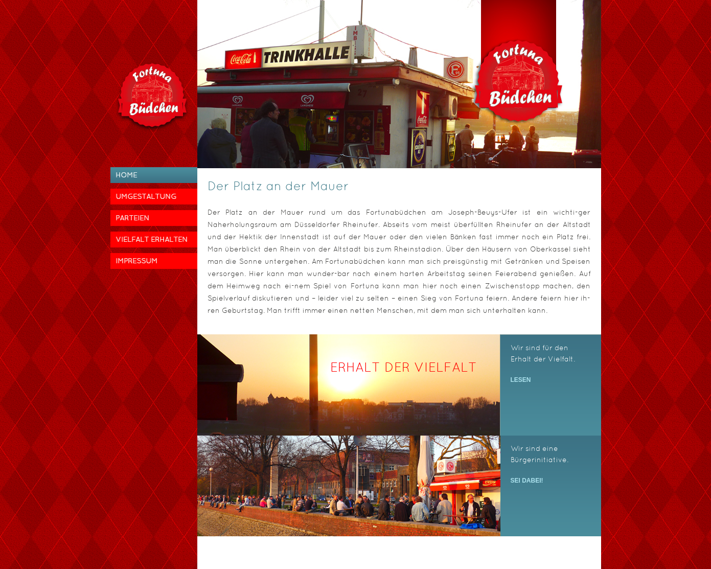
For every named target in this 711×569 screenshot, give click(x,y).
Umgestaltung (146, 196)
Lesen (521, 379)
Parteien (132, 218)
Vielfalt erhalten (152, 239)
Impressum (136, 261)
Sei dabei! (527, 480)
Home (126, 175)
